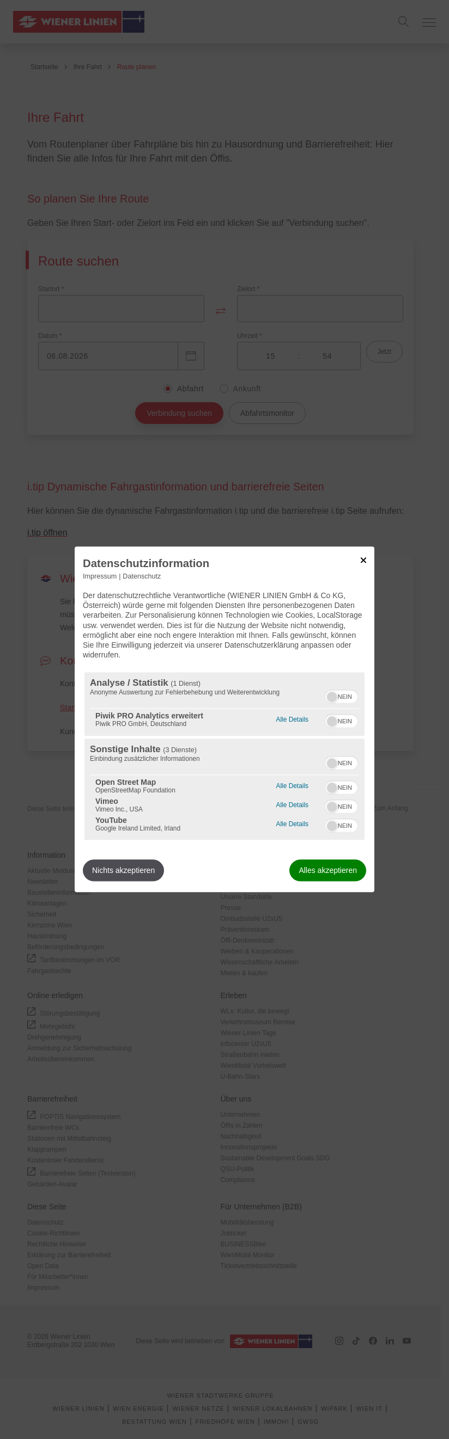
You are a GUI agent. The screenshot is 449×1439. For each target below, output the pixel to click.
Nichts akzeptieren (123, 870)
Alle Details (292, 719)
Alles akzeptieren (328, 870)
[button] (332, 697)
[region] (224, 756)
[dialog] (224, 719)
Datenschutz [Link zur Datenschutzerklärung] (142, 576)
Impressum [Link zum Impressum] (100, 576)
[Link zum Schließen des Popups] (363, 560)
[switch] (341, 695)
